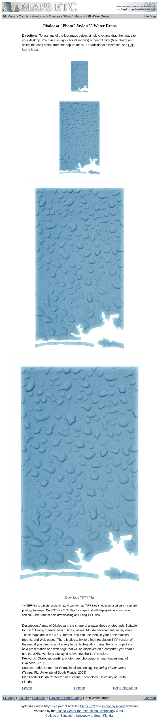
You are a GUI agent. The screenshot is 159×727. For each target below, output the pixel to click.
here (43, 615)
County (24, 16)
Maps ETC (87, 706)
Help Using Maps (125, 688)
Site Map (150, 16)
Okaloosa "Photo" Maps (65, 16)
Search (27, 688)
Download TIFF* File (79, 597)
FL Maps (9, 16)
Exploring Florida (113, 706)
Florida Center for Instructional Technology (85, 711)
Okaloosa (38, 16)
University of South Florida (94, 715)
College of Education (59, 715)
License (79, 688)
